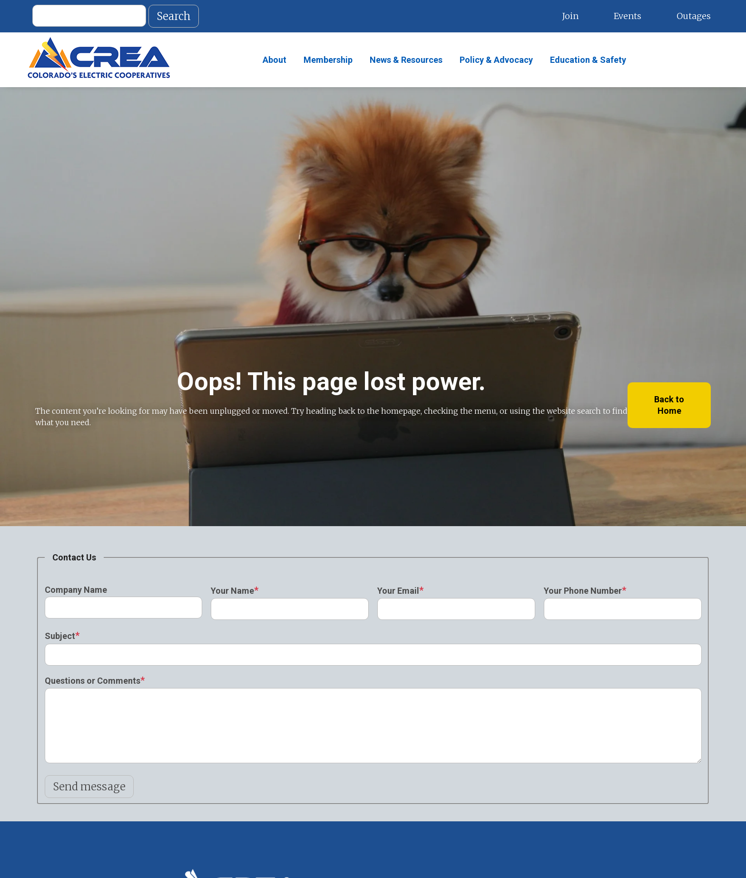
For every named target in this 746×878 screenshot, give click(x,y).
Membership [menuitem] (328, 60)
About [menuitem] (274, 60)
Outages (694, 15)
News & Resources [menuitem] (406, 60)
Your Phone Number (583, 591)
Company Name (76, 590)
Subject (60, 636)
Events (627, 15)
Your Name (232, 591)
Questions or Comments (92, 681)
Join (570, 15)
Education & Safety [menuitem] (588, 60)
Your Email (398, 591)
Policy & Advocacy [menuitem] (496, 60)
